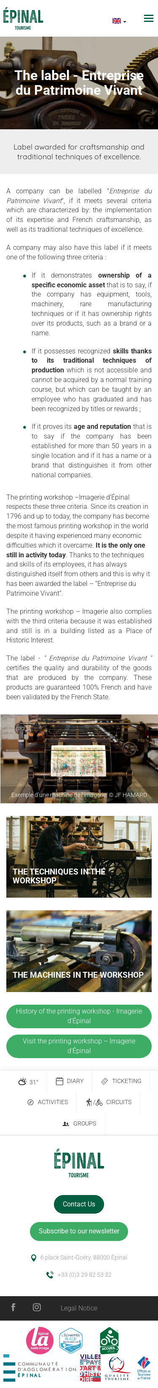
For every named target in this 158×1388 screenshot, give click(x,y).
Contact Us (79, 1204)
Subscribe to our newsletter (79, 1231)
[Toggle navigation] (150, 18)
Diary (69, 1082)
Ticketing (121, 1082)
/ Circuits (108, 1103)
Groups (79, 1124)
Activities (47, 1103)
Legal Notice (79, 1308)
